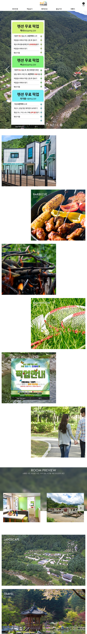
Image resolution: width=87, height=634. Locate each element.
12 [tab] (50, 125)
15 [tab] (55, 125)
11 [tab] (48, 125)
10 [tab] (46, 125)
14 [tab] (53, 125)
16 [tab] (57, 125)
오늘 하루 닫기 (19, 126)
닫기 (36, 126)
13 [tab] (51, 125)
